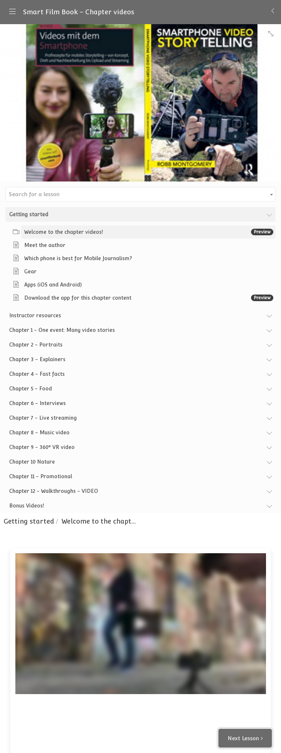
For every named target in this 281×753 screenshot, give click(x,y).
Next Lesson (243, 738)
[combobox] (140, 194)
